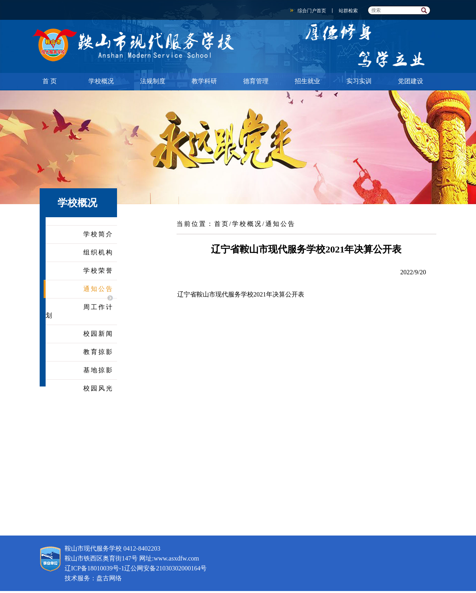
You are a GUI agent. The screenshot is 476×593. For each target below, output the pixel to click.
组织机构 (98, 252)
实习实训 (359, 81)
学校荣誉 (98, 270)
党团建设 (410, 81)
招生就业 (307, 81)
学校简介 (98, 234)
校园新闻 (98, 333)
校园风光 (98, 388)
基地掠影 (98, 370)
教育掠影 (98, 351)
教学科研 (204, 81)
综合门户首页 (312, 10)
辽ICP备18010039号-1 (94, 568)
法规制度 (152, 81)
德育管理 (256, 81)
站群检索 (348, 10)
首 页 (49, 81)
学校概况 (101, 81)
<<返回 (305, 219)
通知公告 (98, 288)
